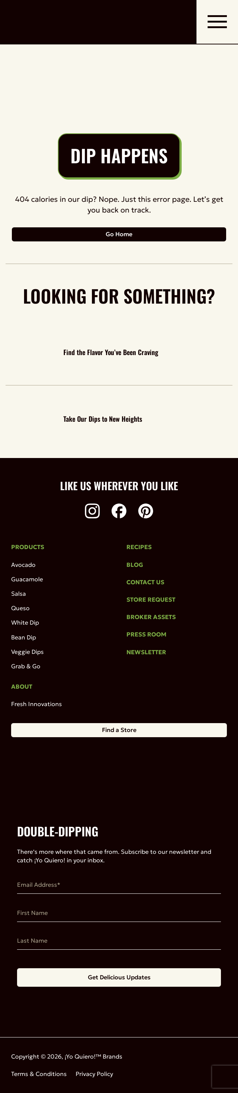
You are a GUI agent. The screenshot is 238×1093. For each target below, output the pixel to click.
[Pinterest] (145, 512)
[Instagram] (92, 512)
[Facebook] (119, 512)
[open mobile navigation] (217, 22)
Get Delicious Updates (119, 977)
